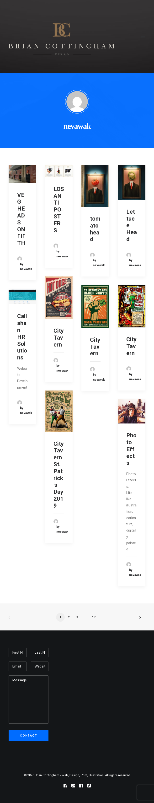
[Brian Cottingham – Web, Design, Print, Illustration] (61, 36)
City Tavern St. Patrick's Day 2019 (58, 474)
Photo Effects (131, 449)
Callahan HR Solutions (22, 337)
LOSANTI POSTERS (58, 210)
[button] (143, 36)
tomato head (95, 229)
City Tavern (58, 337)
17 (94, 617)
